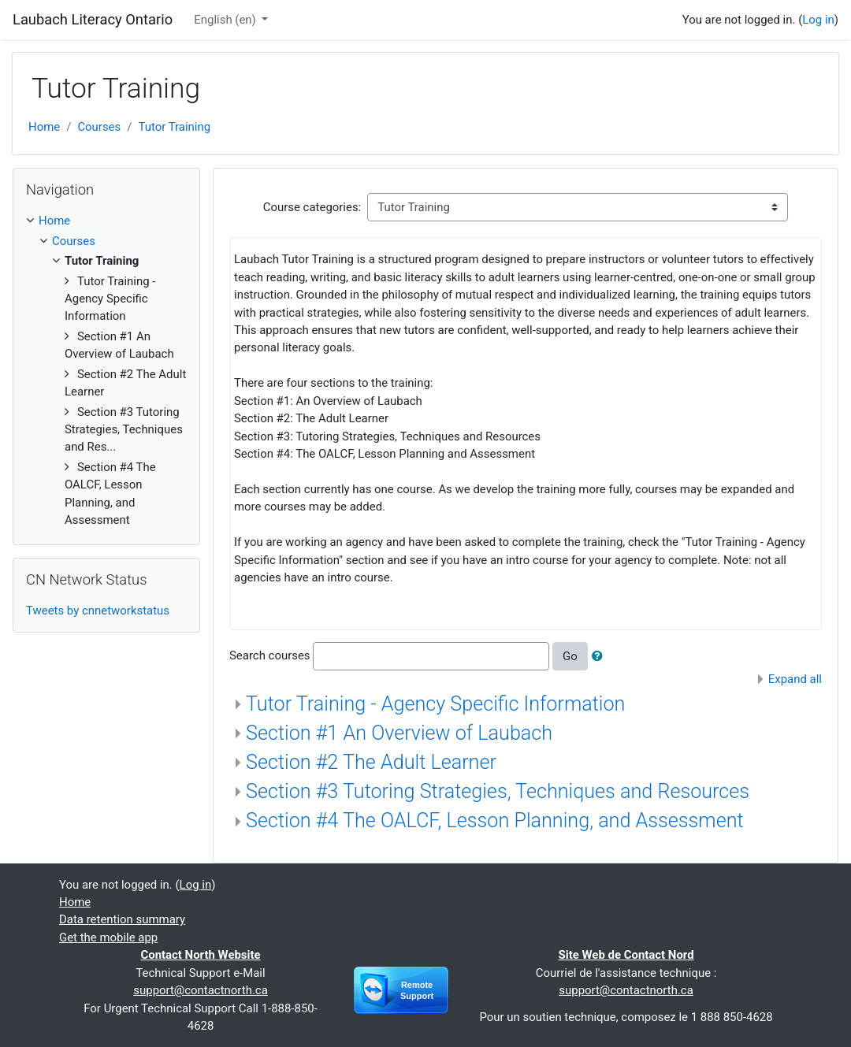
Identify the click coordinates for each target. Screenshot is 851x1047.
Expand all (795, 679)
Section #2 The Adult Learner (371, 762)
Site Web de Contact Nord (625, 955)
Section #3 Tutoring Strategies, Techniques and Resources (497, 791)
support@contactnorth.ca (200, 990)
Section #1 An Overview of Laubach (399, 733)
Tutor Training (174, 127)
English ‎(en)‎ (226, 20)
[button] (600, 656)
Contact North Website (200, 955)
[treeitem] (106, 220)
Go (570, 656)
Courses (99, 127)
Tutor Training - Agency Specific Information (435, 703)
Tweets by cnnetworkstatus (97, 610)
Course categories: (312, 207)
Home (44, 127)
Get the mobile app (108, 937)
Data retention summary (122, 919)
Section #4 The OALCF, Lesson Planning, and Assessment (495, 820)
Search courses (269, 655)
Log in (818, 20)
